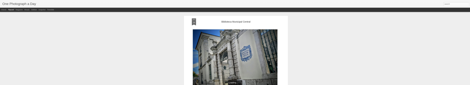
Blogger (242, 83)
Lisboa (253, 50)
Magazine (19, 10)
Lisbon (259, 50)
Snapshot (42, 10)
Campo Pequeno (243, 50)
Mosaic (26, 10)
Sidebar (34, 10)
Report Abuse (249, 83)
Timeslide (50, 10)
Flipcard (11, 10)
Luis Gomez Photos (199, 43)
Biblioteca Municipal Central (249, 37)
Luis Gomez (245, 47)
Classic (3, 10)
